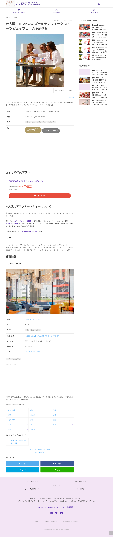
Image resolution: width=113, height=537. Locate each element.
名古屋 (32, 415)
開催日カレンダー (18, 11)
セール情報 (56, 11)
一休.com (36, 351)
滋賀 (54, 420)
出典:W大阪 (71, 97)
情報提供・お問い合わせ (51, 521)
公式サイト (28, 351)
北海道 (32, 429)
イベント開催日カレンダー (32, 489)
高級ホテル (51, 122)
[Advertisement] (40, 154)
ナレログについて (37, 521)
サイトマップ (76, 521)
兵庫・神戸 (11, 420)
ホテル (28, 122)
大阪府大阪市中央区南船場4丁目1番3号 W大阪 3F (42, 336)
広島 (9, 425)
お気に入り (56, 485)
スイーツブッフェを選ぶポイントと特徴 (17, 442)
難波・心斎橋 (35, 330)
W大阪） (39, 320)
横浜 (31, 410)
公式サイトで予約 (50, 131)
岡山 (31, 425)
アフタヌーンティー (32, 482)
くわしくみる (40, 196)
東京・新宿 (11, 410)
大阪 (27, 330)
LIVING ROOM (29, 320)
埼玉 (9, 415)
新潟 (9, 429)
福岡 (54, 425)
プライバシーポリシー (64, 521)
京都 (31, 420)
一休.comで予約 (32, 129)
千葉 (54, 410)
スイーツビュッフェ (39, 122)
